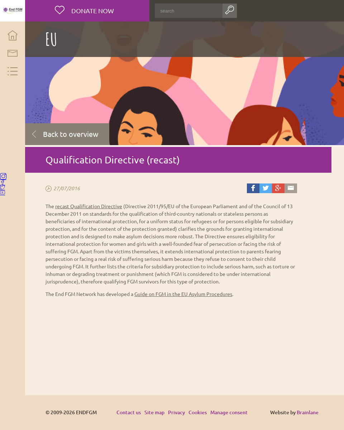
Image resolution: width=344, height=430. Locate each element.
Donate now (97, 10)
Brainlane (308, 412)
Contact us (133, 412)
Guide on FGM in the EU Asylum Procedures (188, 294)
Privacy (181, 412)
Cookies (203, 412)
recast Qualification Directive (93, 206)
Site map (159, 412)
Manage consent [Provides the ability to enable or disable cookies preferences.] (234, 413)
